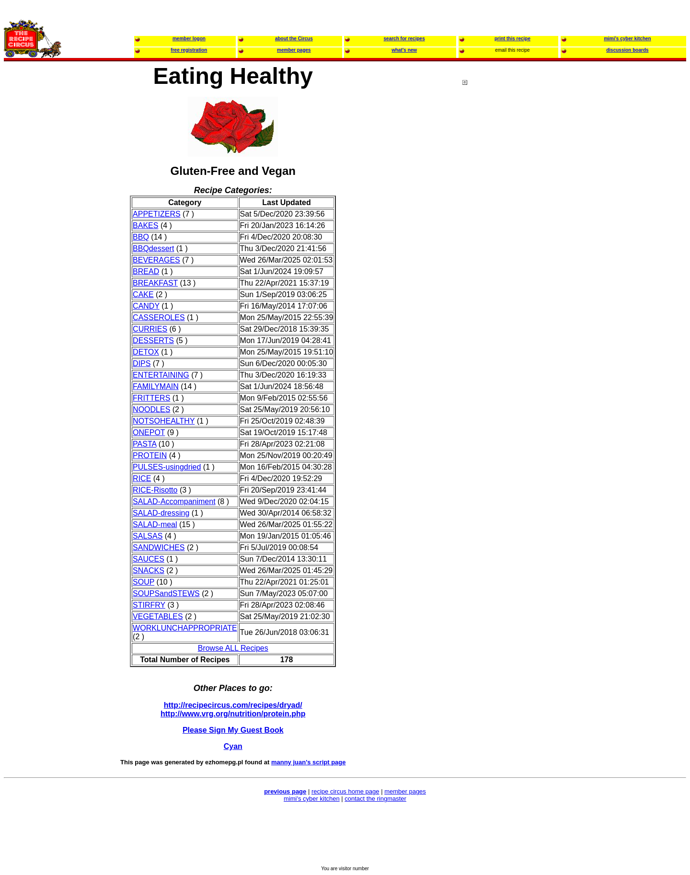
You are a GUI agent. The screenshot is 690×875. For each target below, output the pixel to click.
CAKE (143, 294)
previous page (285, 791)
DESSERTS (153, 340)
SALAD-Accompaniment (174, 501)
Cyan (233, 746)
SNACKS (148, 570)
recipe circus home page (345, 791)
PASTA (144, 444)
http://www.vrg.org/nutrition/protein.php (233, 714)
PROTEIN (150, 455)
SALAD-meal (155, 524)
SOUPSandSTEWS (166, 593)
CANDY (146, 306)
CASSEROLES (158, 317)
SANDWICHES (158, 547)
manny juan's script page (308, 762)
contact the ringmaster (375, 798)
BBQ (141, 237)
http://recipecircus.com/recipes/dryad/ (233, 705)
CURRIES (150, 329)
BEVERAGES (156, 260)
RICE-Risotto (155, 490)
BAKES (145, 225)
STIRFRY (149, 605)
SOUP (143, 582)
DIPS (141, 363)
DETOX (146, 352)
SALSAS (147, 536)
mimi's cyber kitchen (312, 798)
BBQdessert (153, 248)
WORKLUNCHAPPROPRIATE (185, 628)
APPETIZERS (157, 214)
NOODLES (151, 409)
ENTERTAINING (161, 375)
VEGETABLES (158, 616)
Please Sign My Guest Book (233, 730)
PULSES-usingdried (167, 467)
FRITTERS (151, 398)
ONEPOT (149, 432)
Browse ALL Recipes (233, 648)
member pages (405, 791)
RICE (142, 478)
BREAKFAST (155, 283)
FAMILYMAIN (156, 386)
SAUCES (148, 559)
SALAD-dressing (161, 513)
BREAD (146, 271)
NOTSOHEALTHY (164, 421)
